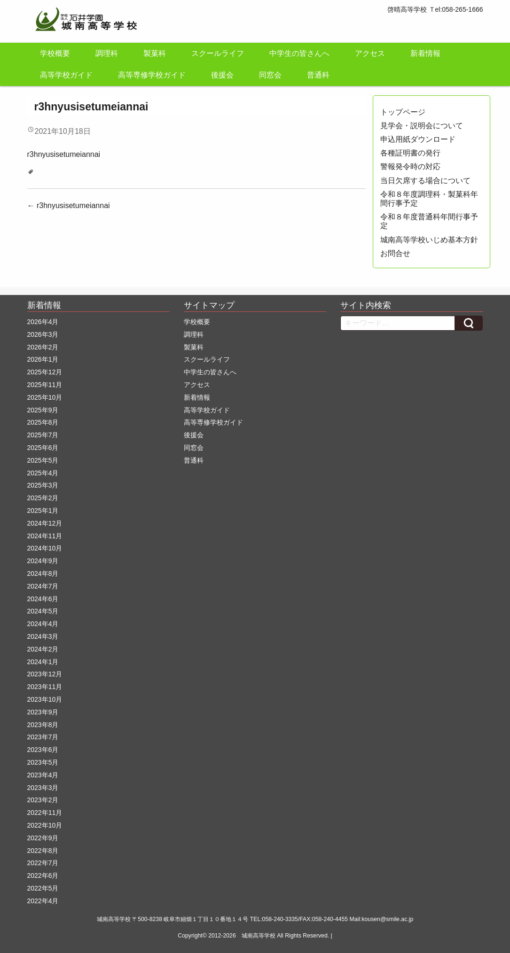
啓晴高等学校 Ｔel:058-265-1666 (435, 9)
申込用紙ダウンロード (417, 139)
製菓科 (154, 53)
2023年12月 (45, 674)
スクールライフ (217, 53)
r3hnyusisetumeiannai (64, 154)
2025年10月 (45, 397)
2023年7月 (43, 737)
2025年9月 (43, 410)
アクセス (370, 53)
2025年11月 (45, 384)
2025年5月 (43, 460)
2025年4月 (43, 473)
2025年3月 (43, 485)
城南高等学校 (258, 935)
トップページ (402, 112)
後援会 (222, 75)
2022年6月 (43, 875)
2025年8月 (43, 422)
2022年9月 (43, 838)
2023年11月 (45, 686)
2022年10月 (45, 825)
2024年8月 (43, 573)
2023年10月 (45, 699)
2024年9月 (43, 561)
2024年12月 (45, 523)
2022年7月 (43, 863)
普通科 (318, 75)
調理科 (106, 53)
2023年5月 (43, 762)
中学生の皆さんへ (299, 53)
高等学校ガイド (66, 75)
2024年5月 (43, 611)
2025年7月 (43, 435)
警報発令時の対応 (410, 166)
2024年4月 (43, 624)
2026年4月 (43, 321)
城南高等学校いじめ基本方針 (429, 240)
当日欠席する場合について (425, 181)
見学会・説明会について (421, 126)
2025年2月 (43, 498)
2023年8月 (43, 724)
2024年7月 (43, 586)
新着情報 (425, 53)
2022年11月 (45, 812)
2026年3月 (43, 334)
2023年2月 (43, 800)
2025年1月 (43, 510)
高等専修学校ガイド (152, 75)
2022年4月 (43, 901)
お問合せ (395, 253)
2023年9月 (43, 712)
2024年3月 (43, 636)
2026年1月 (43, 359)
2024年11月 (45, 536)
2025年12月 (45, 372)
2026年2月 (43, 347)
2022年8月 (43, 850)
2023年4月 (43, 775)
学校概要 (55, 53)
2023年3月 (43, 787)
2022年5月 (43, 888)
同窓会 (270, 75)
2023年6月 (43, 749)
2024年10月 (45, 548)
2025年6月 (43, 447)
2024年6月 (43, 599)
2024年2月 (43, 649)
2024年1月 (43, 662)
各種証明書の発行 (410, 153)
